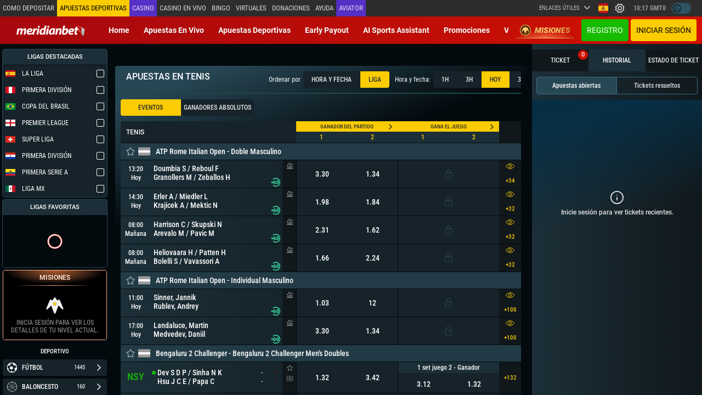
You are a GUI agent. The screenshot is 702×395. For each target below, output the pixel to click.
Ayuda (324, 8)
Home (119, 30)
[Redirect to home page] (52, 30)
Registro (605, 30)
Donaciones (291, 8)
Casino (143, 8)
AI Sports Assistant (396, 30)
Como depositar (28, 8)
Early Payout (327, 30)
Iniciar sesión (663, 30)
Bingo (221, 8)
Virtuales (251, 8)
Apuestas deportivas (254, 30)
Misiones (545, 30)
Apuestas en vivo (174, 30)
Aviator (351, 8)
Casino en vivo (183, 8)
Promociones (467, 30)
